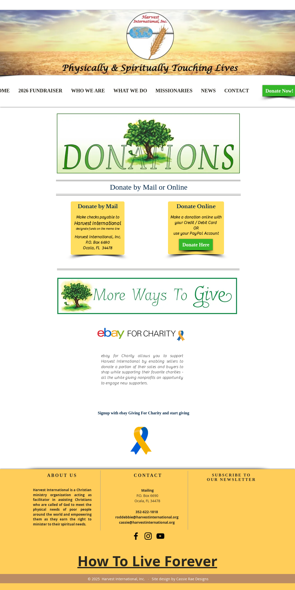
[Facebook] (136, 536)
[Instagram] (148, 536)
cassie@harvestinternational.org (147, 522)
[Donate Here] (196, 244)
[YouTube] (160, 536)
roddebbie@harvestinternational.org (146, 517)
